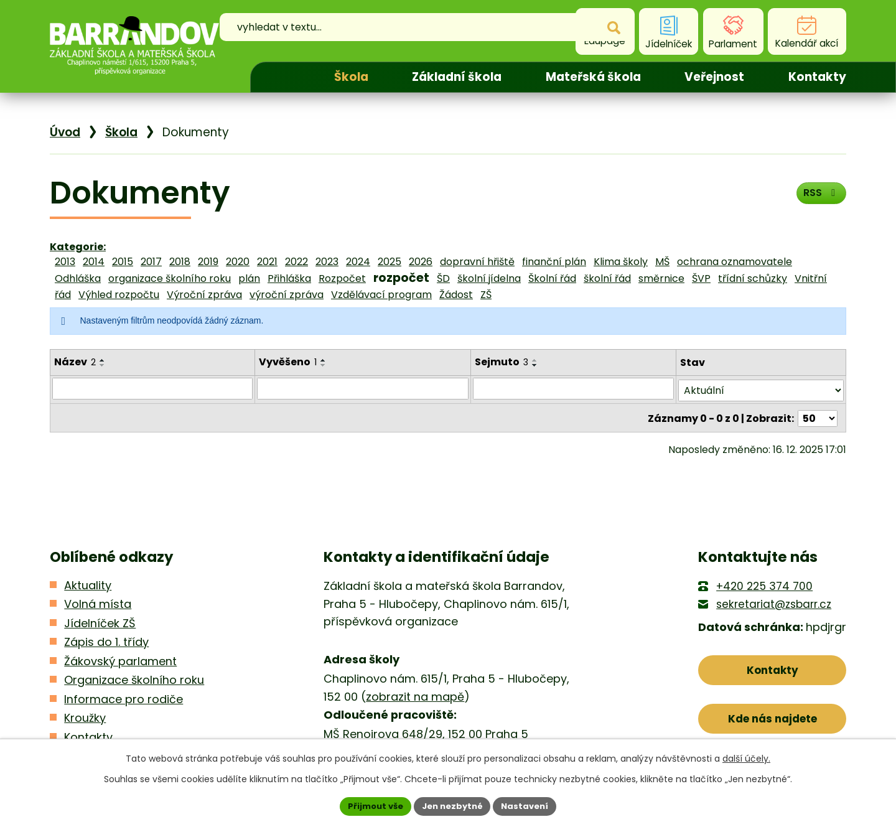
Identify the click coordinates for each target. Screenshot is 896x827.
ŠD (443, 278)
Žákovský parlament (120, 658)
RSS (818, 197)
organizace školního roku (169, 278)
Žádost (456, 294)
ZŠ (486, 294)
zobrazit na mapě (415, 694)
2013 (65, 262)
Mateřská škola (593, 76)
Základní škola (457, 76)
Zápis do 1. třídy (106, 640)
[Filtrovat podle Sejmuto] (574, 388)
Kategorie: (78, 247)
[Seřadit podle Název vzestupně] (103, 360)
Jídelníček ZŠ (100, 620)
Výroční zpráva (204, 294)
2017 (151, 262)
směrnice (661, 278)
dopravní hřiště (477, 262)
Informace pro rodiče (123, 696)
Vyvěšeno (288, 362)
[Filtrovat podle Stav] (761, 388)
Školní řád (552, 278)
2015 (122, 262)
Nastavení (530, 805)
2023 (326, 262)
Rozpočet (342, 278)
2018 (179, 262)
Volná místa (97, 602)
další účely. (746, 757)
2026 (420, 262)
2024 (358, 262)
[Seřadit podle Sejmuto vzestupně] (536, 360)
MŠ (662, 262)
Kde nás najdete (772, 722)
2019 (208, 262)
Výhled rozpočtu (118, 294)
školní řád (607, 278)
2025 (389, 262)
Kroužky (85, 716)
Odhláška (78, 278)
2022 (296, 262)
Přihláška (289, 278)
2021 (267, 262)
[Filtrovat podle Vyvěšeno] (363, 388)
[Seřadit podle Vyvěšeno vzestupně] (323, 360)
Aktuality (87, 583)
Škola (351, 76)
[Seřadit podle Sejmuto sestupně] (536, 365)
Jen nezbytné (452, 805)
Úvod (281, 77)
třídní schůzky (752, 278)
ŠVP (701, 278)
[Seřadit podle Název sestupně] (103, 365)
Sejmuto (502, 362)
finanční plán (554, 262)
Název (75, 362)
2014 (94, 262)
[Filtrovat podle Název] (152, 388)
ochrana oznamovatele (734, 262)
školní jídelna (489, 278)
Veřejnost (714, 76)
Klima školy (621, 262)
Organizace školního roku (134, 678)
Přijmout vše (370, 805)
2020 (238, 262)
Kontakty (817, 76)
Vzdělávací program (381, 294)
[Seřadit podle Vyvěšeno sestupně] (323, 365)
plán (249, 278)
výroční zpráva (287, 294)
